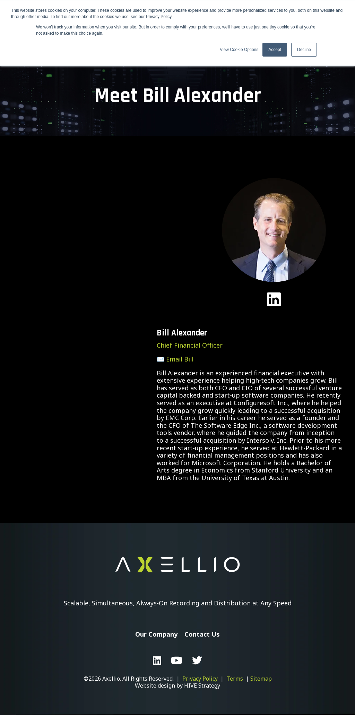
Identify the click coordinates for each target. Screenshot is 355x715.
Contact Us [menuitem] (202, 634)
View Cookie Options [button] (239, 49)
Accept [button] (274, 49)
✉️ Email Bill (175, 359)
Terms (234, 678)
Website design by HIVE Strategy (177, 685)
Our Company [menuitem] (156, 634)
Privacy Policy (200, 678)
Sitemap (261, 678)
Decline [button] (304, 49)
